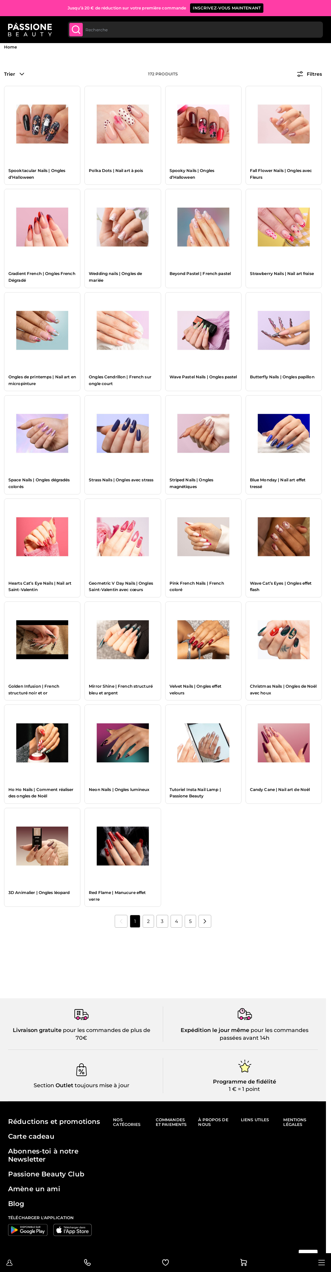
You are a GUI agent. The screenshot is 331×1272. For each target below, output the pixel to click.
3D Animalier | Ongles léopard (39, 892)
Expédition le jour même (215, 1030)
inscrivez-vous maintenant (227, 7)
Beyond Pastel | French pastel (200, 273)
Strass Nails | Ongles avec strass (121, 479)
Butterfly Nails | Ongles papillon (282, 376)
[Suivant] (204, 921)
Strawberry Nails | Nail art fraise (282, 273)
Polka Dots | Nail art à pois (116, 170)
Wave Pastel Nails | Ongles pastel (203, 376)
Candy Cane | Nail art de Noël (280, 789)
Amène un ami (34, 1189)
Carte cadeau (31, 1136)
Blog (16, 1204)
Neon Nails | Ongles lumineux (119, 789)
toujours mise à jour (101, 1085)
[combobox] (195, 30)
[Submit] (76, 30)
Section (44, 1085)
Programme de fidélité (244, 1081)
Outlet (63, 1085)
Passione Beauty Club (46, 1174)
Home (10, 46)
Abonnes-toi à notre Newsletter (43, 1155)
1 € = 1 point (244, 1089)
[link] (121, 921)
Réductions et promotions (54, 1122)
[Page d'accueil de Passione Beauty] (30, 29)
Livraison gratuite (37, 1030)
